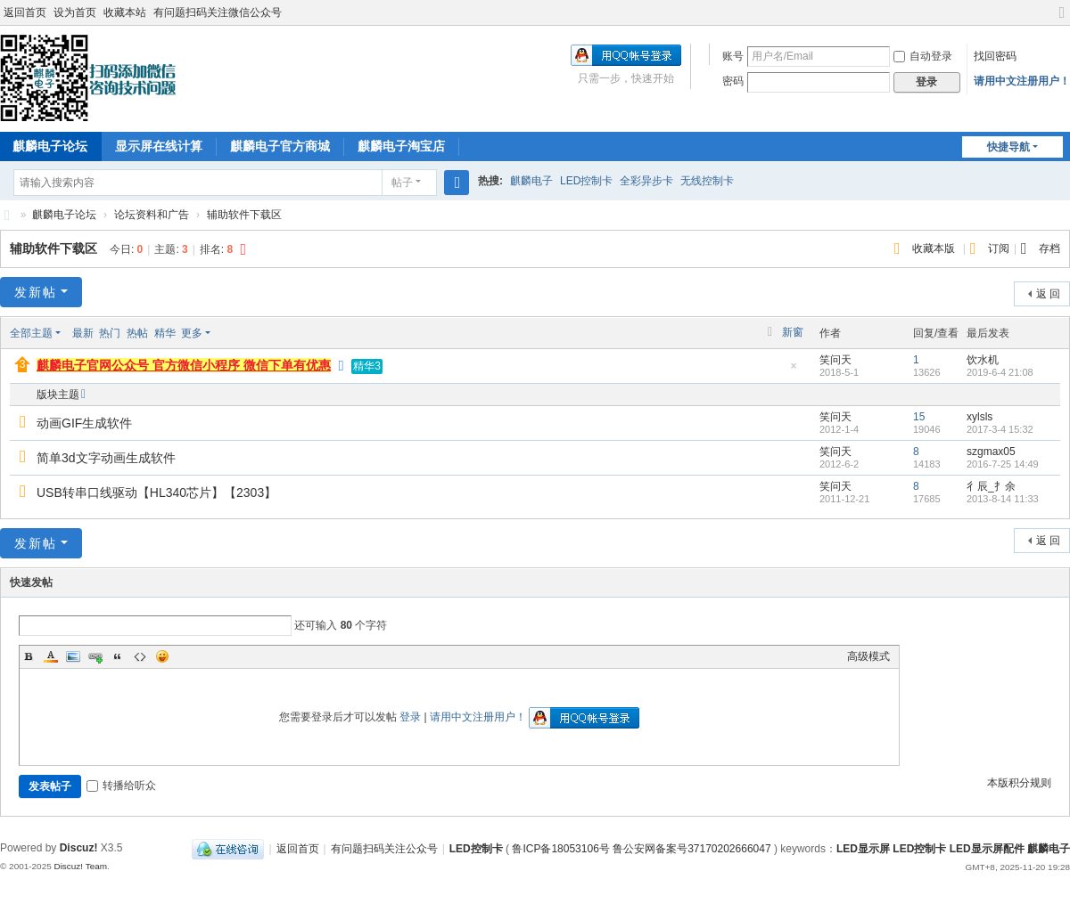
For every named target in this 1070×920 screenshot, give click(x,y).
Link (95, 656)
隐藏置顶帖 (793, 370)
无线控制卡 (707, 181)
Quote (118, 656)
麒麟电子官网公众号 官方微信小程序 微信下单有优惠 (184, 365)
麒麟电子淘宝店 (401, 146)
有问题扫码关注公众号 (384, 849)
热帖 (137, 333)
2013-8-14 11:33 (1003, 498)
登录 (410, 717)
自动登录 (922, 56)
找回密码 (995, 56)
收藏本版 (935, 248)
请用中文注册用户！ (1022, 81)
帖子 (402, 182)
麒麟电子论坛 (64, 214)
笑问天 (835, 360)
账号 (733, 56)
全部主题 (31, 333)
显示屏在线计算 (158, 146)
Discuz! (79, 848)
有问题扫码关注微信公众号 (217, 12)
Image (73, 656)
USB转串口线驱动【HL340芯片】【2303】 (156, 492)
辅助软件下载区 (244, 214)
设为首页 (75, 12)
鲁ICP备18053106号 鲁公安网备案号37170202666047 (641, 849)
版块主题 (58, 394)
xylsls (979, 417)
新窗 (792, 332)
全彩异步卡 (646, 181)
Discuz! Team (80, 866)
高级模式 (868, 656)
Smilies (162, 656)
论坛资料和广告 (151, 214)
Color (51, 656)
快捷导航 (1008, 147)
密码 (733, 81)
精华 (165, 333)
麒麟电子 (531, 181)
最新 (83, 333)
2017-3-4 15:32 (1000, 429)
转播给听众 (121, 785)
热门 (109, 333)
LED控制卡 (586, 181)
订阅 (998, 248)
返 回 (1048, 294)
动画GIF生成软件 (84, 423)
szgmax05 (991, 451)
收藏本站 (124, 12)
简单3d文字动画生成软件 (106, 458)
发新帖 (35, 292)
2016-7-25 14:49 (1003, 464)
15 (919, 417)
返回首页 (25, 12)
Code (140, 656)
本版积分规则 (1019, 783)
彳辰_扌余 (991, 486)
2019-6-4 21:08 (1000, 372)
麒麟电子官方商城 (280, 146)
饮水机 (983, 360)
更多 (191, 333)
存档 (1049, 248)
